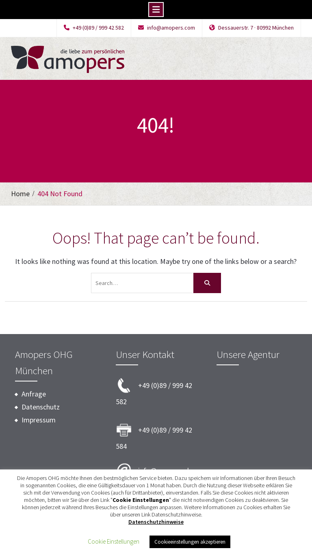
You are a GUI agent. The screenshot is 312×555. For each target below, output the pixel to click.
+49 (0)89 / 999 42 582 (98, 28)
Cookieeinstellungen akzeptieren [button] (189, 541)
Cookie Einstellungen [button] (113, 541)
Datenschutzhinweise (156, 521)
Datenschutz (41, 406)
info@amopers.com (171, 28)
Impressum (39, 419)
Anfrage (34, 394)
